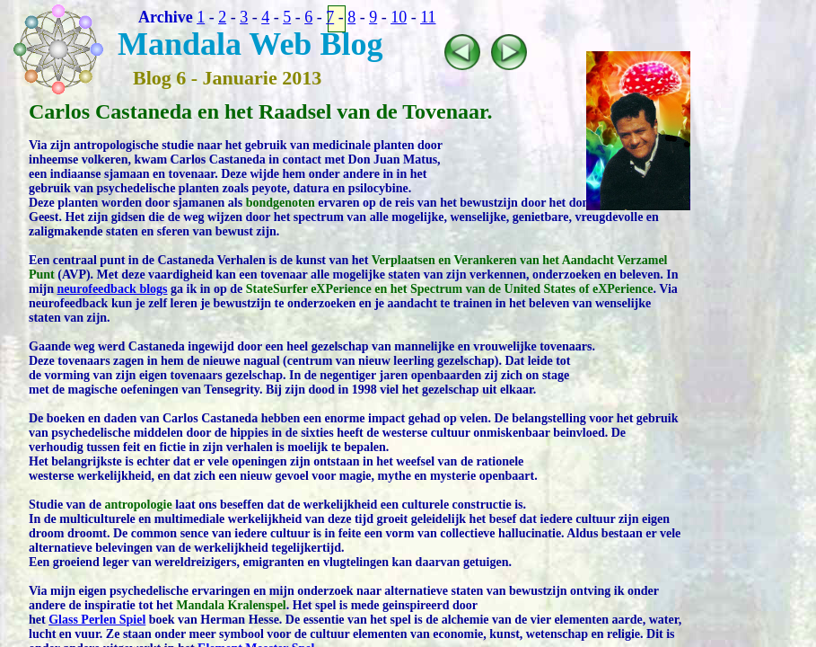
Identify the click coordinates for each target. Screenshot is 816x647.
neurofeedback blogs (112, 289)
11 (427, 17)
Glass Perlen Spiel (96, 619)
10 (398, 17)
